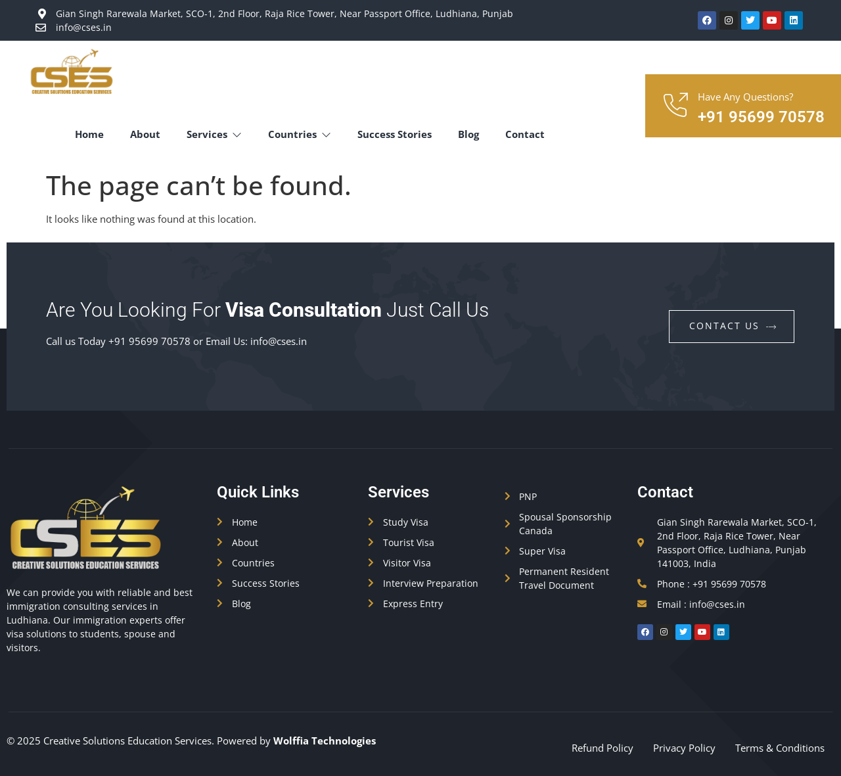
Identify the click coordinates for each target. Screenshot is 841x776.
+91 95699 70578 (761, 117)
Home (89, 134)
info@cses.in (278, 341)
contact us (733, 325)
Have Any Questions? (745, 96)
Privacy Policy (684, 747)
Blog (468, 134)
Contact (525, 134)
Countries (299, 134)
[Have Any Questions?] (675, 106)
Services (214, 134)
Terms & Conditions (780, 747)
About (145, 134)
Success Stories (394, 134)
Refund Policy (602, 747)
